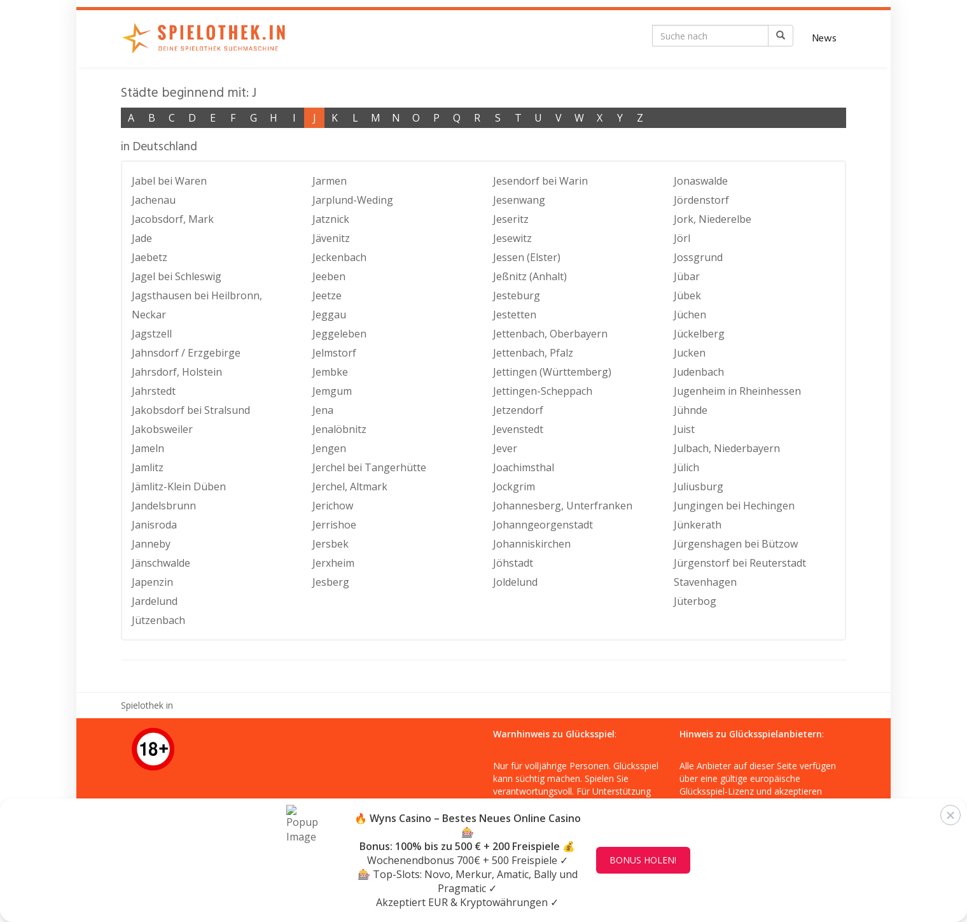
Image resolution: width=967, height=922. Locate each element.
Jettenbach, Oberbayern (550, 334)
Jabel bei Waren (169, 181)
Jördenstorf (701, 200)
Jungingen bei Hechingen (734, 506)
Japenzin (152, 582)
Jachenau (154, 200)
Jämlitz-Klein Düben (179, 486)
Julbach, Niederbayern (727, 448)
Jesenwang (519, 200)
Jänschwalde (161, 563)
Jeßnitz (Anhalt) (530, 276)
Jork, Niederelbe (712, 219)
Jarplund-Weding (352, 200)
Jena (322, 410)
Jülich (686, 467)
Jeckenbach (339, 257)
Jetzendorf (518, 410)
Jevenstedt (518, 429)
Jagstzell (152, 334)
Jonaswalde (701, 181)
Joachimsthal (523, 467)
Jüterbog (695, 601)
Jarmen (329, 181)
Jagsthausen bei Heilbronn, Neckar (197, 305)
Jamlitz (147, 467)
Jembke (330, 372)
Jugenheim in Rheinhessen (737, 391)
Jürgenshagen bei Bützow (736, 544)
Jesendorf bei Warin (540, 181)
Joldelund (515, 582)
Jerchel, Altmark (349, 486)
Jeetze (327, 295)
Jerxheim (333, 563)
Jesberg (330, 582)
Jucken (690, 353)
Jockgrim (514, 486)
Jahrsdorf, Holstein (177, 372)
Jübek (687, 295)
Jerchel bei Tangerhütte (369, 467)
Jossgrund (698, 257)
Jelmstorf (334, 353)
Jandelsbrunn (164, 506)
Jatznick (330, 219)
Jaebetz (149, 257)
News (824, 39)
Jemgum (332, 391)
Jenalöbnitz (339, 429)
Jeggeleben (339, 334)
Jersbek (330, 544)
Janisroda (154, 525)
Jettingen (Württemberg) (552, 372)
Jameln (148, 448)
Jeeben (328, 276)
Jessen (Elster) (526, 257)
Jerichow (332, 506)
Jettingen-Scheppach (542, 391)
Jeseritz (511, 219)
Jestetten (514, 315)
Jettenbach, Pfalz (533, 353)
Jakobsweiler (162, 429)
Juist (684, 429)
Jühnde (690, 410)
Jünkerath (697, 525)
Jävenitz (331, 238)
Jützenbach (158, 620)
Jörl (682, 238)
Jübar (687, 276)
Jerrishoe (334, 525)
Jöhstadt (513, 563)
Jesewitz (512, 238)
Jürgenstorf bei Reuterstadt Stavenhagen (740, 572)
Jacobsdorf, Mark (173, 219)
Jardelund (154, 601)
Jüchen (690, 315)
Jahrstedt (154, 391)
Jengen (329, 448)
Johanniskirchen (532, 544)
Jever (505, 448)
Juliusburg (698, 486)
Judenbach (699, 372)
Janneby (151, 544)
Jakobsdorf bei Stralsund (191, 410)
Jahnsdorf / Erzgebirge (186, 353)
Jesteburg (516, 295)
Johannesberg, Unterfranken (562, 506)
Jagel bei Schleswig (176, 276)
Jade (142, 238)
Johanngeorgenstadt (543, 525)
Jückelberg (699, 334)
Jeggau (329, 315)
